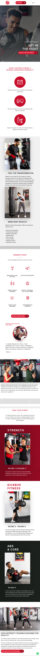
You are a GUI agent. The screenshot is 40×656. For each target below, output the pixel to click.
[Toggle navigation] (33, 2)
